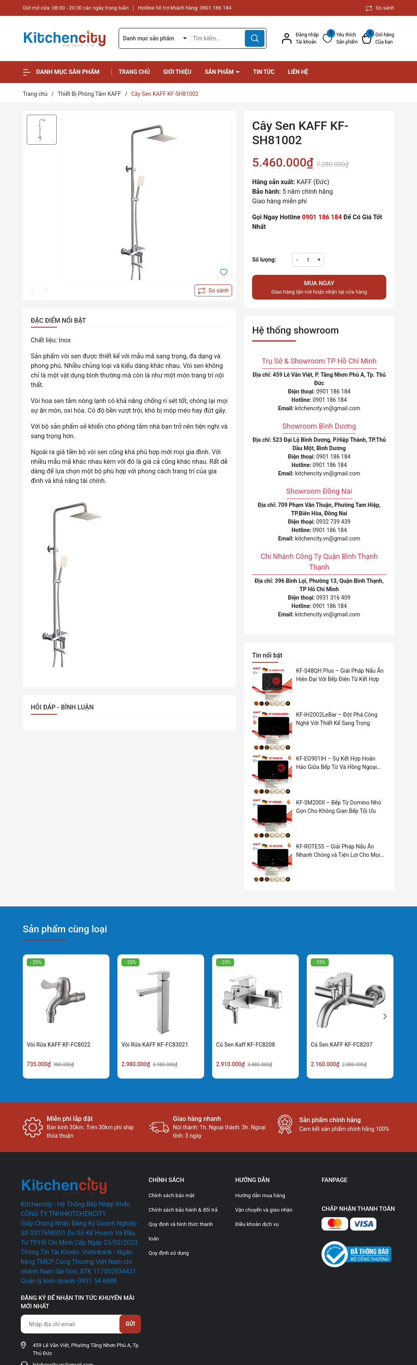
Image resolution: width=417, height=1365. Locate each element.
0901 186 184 (216, 8)
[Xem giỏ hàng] (378, 38)
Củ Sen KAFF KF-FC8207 (342, 1044)
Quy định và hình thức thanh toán (181, 1231)
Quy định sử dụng (169, 1253)
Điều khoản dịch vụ (257, 1224)
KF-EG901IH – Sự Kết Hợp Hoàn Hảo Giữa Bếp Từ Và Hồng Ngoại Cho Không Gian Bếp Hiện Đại (336, 763)
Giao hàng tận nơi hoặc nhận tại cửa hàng (319, 287)
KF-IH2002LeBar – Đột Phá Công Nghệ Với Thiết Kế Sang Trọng (336, 718)
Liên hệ (298, 72)
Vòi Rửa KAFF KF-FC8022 (58, 1044)
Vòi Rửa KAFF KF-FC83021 (154, 1044)
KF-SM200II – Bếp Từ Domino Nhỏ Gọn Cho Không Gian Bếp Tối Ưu (338, 806)
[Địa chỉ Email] (81, 1324)
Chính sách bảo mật (172, 1195)
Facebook (334, 1192)
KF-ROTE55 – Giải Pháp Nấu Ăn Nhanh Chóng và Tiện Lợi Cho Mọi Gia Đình (338, 851)
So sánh (380, 8)
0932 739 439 (333, 522)
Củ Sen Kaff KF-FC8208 (245, 1044)
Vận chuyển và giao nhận (263, 1210)
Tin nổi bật (267, 655)
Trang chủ (134, 72)
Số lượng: (264, 259)
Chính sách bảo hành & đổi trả (183, 1210)
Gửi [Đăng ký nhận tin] (130, 1324)
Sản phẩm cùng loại (65, 929)
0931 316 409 (333, 597)
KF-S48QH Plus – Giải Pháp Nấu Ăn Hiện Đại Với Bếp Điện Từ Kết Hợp (339, 675)
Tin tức (264, 72)
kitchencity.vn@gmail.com (327, 408)
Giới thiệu (177, 72)
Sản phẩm (220, 72)
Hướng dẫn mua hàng (260, 1195)
